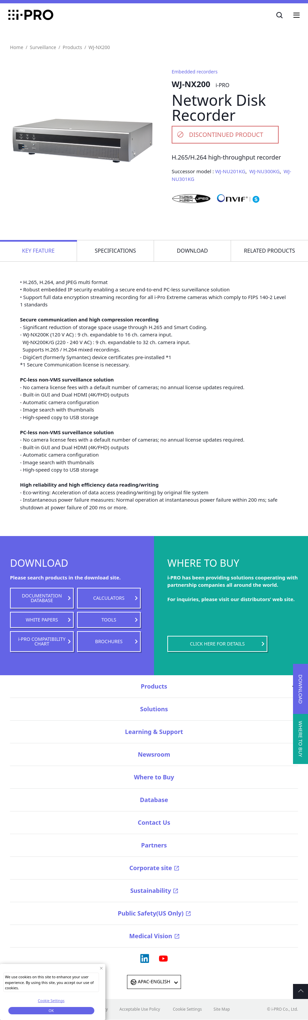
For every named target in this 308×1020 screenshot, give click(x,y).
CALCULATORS (108, 598)
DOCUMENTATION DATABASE (42, 597)
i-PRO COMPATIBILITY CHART (42, 641)
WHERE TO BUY (300, 739)
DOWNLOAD (300, 689)
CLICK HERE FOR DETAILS (217, 644)
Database (154, 800)
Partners (154, 845)
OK (51, 1010)
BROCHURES (108, 641)
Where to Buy (154, 777)
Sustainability (150, 890)
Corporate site (150, 868)
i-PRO (30, 15)
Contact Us (154, 822)
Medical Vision (150, 936)
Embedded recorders (195, 71)
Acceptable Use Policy (139, 1009)
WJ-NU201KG (230, 171)
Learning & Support (154, 732)
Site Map (222, 1009)
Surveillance (43, 47)
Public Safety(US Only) (150, 913)
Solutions (154, 709)
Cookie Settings (187, 1009)
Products (72, 47)
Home (16, 47)
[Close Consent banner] (101, 968)
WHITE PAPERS (42, 619)
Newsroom (154, 754)
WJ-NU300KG (264, 171)
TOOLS (108, 619)
